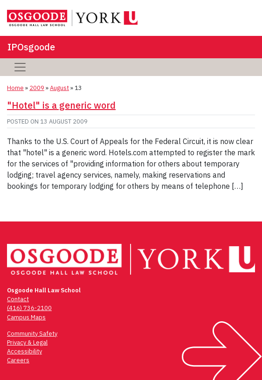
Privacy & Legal (27, 342)
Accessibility (24, 351)
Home (15, 88)
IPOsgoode (31, 47)
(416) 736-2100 (29, 308)
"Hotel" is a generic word (61, 105)
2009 (36, 88)
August (59, 88)
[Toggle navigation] (20, 67)
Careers (18, 360)
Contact (18, 299)
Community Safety (32, 334)
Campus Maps (26, 317)
